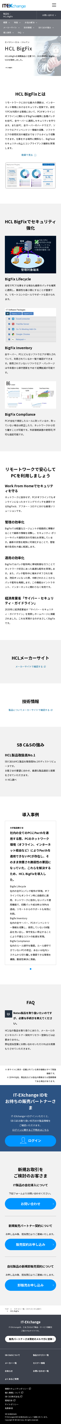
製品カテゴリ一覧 (41, 1355)
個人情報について (12, 1392)
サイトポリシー (12, 1404)
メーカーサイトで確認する (29, 666)
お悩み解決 (29, 22)
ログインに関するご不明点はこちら (30, 1129)
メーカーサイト (10, 27)
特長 (16, 22)
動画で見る (27, 154)
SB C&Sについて (12, 1355)
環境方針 (9, 1400)
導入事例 (7, 32)
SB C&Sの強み (44, 27)
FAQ (19, 32)
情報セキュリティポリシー (16, 1388)
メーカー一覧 (11, 1363)
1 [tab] (30, 969)
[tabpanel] (30, 893)
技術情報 (28, 27)
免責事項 (9, 1408)
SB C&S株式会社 (12, 1396)
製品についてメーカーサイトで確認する (29, 710)
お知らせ (9, 1371)
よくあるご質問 (12, 1378)
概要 (5, 22)
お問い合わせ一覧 (41, 1371)
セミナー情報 (39, 1363)
